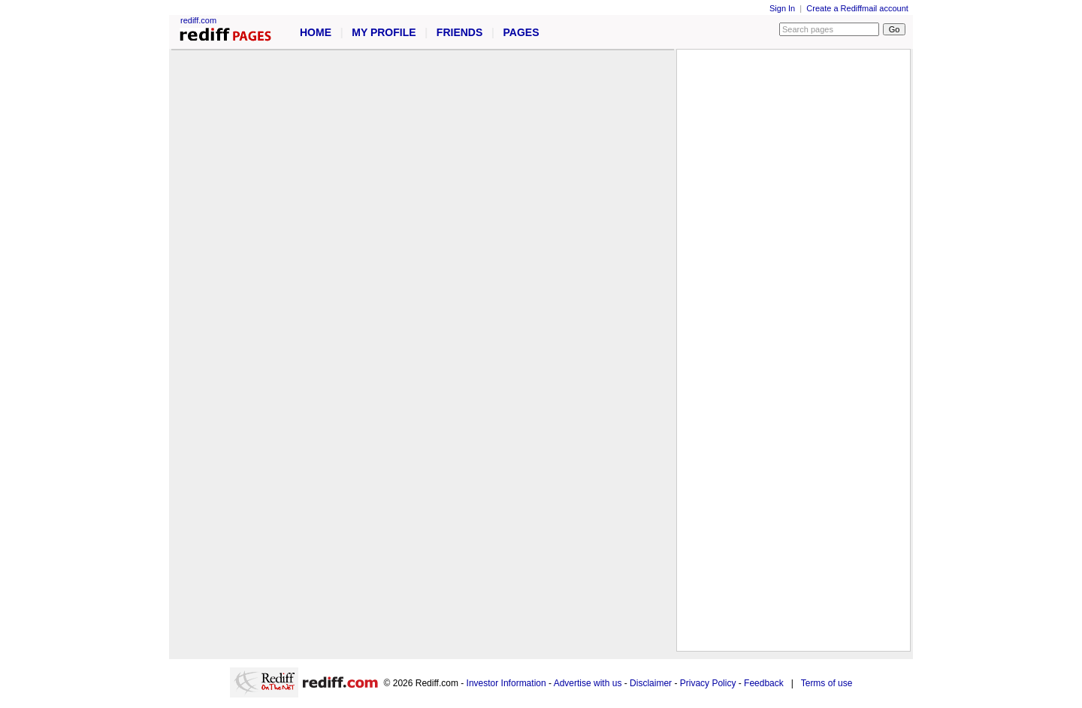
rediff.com (198, 20)
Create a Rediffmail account (857, 8)
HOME (315, 32)
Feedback (764, 683)
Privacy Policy (708, 683)
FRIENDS (459, 32)
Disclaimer (651, 683)
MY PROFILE (384, 32)
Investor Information (506, 683)
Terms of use (827, 683)
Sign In (782, 8)
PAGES (521, 32)
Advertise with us (588, 683)
